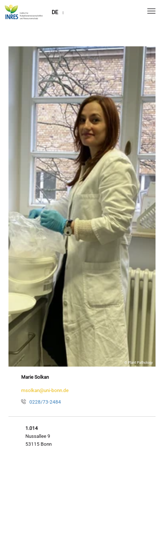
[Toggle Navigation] (151, 11)
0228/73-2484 (45, 402)
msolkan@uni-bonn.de (45, 390)
